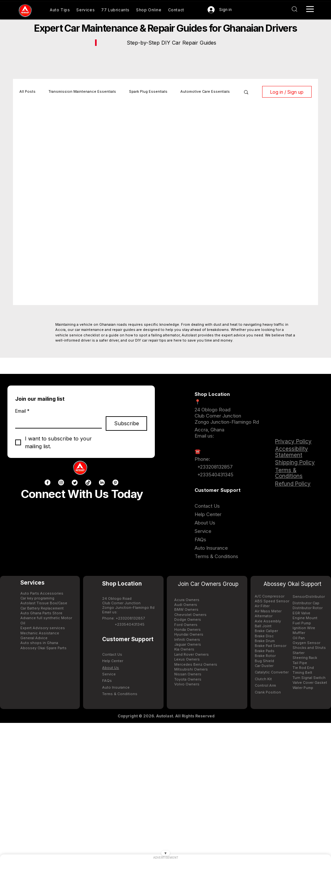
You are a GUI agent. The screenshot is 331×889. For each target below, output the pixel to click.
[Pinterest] (115, 482)
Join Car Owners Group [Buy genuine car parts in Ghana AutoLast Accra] (208, 584)
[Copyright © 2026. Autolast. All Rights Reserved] (166, 716)
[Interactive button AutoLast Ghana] (294, 9)
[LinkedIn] (101, 482)
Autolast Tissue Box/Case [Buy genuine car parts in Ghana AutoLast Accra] (43, 603)
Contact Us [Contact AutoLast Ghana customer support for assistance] (207, 506)
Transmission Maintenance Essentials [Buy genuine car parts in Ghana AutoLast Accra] (82, 91)
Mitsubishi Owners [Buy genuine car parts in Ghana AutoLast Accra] (191, 669)
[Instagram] (61, 482)
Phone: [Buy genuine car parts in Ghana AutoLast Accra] (202, 459)
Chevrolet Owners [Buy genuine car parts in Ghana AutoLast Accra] (190, 614)
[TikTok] (88, 482)
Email (22, 411)
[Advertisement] (165, 874)
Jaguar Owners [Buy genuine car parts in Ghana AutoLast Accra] (187, 644)
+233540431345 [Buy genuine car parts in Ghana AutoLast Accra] (215, 474)
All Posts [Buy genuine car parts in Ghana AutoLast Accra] (27, 91)
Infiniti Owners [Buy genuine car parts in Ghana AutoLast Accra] (187, 639)
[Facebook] (47, 482)
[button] (246, 92)
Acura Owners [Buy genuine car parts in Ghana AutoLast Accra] (186, 600)
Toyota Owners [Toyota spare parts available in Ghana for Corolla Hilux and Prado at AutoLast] (187, 679)
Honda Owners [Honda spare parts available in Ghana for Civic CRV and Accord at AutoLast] (187, 629)
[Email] (56, 422)
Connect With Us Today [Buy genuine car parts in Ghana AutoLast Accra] (82, 494)
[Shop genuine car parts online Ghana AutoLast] (149, 10)
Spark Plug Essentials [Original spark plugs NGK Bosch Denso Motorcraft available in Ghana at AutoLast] (148, 91)
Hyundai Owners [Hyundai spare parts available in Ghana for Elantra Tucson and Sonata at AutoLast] (188, 634)
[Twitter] (74, 482)
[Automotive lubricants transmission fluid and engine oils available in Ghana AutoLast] (115, 10)
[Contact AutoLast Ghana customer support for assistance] (176, 10)
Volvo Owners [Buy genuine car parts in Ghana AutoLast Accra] (186, 684)
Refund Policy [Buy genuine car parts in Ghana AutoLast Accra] (293, 484)
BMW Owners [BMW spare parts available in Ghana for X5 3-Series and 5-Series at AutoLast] (186, 609)
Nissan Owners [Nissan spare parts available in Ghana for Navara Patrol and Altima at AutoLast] (187, 674)
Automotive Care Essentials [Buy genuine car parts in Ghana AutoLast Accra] (205, 91)
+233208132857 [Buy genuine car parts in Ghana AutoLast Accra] (214, 467)
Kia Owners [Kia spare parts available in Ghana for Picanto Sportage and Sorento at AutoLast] (184, 649)
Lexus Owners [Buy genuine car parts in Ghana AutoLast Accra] (187, 659)
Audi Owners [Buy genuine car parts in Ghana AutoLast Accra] (185, 604)
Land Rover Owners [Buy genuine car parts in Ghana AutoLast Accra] (191, 654)
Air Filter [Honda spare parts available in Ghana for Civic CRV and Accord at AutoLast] (262, 606)
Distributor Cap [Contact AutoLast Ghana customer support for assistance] (306, 603)
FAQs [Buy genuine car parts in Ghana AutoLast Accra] (200, 539)
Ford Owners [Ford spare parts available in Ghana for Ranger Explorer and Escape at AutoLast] (186, 624)
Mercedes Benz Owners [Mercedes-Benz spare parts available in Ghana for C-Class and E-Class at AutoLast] (195, 664)
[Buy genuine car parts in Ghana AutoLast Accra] (25, 10)
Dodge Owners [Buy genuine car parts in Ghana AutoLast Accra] (187, 619)
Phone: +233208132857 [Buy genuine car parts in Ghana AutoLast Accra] (123, 618)
